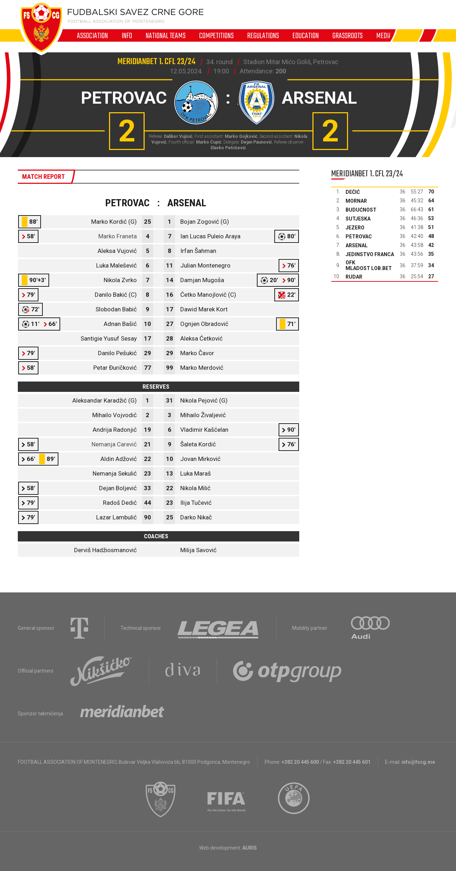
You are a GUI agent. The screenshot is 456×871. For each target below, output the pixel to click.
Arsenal (357, 245)
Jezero (355, 227)
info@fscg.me (418, 762)
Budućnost (361, 210)
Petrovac (359, 236)
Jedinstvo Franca (370, 254)
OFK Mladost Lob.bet (369, 265)
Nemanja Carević (114, 444)
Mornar (356, 201)
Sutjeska (358, 219)
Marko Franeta (117, 236)
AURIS (249, 848)
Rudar (354, 277)
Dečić (353, 192)
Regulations (263, 36)
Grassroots (347, 36)
